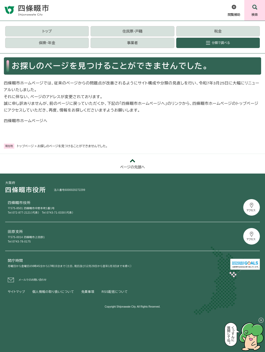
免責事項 (87, 292)
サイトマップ (16, 292)
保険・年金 (47, 43)
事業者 (132, 43)
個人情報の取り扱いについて (53, 292)
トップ (47, 31)
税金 (218, 31)
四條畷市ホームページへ (25, 121)
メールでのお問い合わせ (33, 279)
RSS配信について (115, 292)
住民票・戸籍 (132, 31)
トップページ (25, 146)
